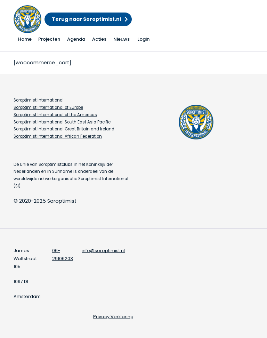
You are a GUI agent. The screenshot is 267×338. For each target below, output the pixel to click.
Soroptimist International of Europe (48, 107)
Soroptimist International (39, 100)
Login (143, 39)
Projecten (49, 39)
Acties (99, 39)
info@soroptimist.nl (103, 251)
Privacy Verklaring (113, 317)
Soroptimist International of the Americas (55, 115)
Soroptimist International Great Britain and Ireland (64, 129)
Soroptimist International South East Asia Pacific (62, 122)
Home (25, 39)
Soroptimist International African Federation (58, 136)
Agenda (76, 39)
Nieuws (121, 39)
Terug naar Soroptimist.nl (86, 19)
